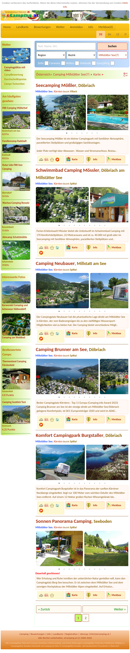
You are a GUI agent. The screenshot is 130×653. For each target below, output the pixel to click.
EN (109, 34)
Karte (98, 74)
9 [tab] (99, 225)
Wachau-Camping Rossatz (15, 202)
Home (7, 27)
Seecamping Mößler (65, 85)
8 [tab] (94, 225)
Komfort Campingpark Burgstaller (79, 436)
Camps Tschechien (14, 83)
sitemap (84, 635)
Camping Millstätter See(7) (72, 74)
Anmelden (76, 27)
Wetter (60, 27)
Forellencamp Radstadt (14, 141)
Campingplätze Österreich (19, 644)
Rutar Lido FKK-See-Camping (12, 166)
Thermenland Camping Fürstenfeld (14, 363)
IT (126, 34)
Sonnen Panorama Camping (74, 522)
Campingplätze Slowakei (21, 647)
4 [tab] (82, 133)
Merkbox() (105, 27)
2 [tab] (71, 133)
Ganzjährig (103, 63)
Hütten (70, 63)
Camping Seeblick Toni (14, 402)
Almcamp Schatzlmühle (14, 237)
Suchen (112, 46)
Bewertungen (42, 27)
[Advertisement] (16, 464)
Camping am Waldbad (13, 337)
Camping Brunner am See (71, 350)
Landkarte (22, 27)
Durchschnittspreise (15, 79)
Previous (38, 113)
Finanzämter (103, 647)
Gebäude (85, 63)
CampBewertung (13, 74)
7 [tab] (97, 133)
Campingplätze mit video (14, 69)
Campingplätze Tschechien (93, 644)
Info (90, 27)
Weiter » (120, 611)
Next (126, 113)
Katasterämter (91, 647)
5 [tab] (87, 133)
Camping (23, 635)
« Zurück (44, 611)
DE (100, 34)
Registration (71, 635)
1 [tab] (66, 133)
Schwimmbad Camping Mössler (80, 173)
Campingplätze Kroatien (71, 647)
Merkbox (116, 159)
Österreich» (44, 74)
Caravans (54, 63)
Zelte (41, 63)
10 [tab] (104, 225)
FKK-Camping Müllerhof (14, 107)
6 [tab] (92, 133)
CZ (117, 34)
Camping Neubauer (71, 264)
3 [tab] (77, 133)
